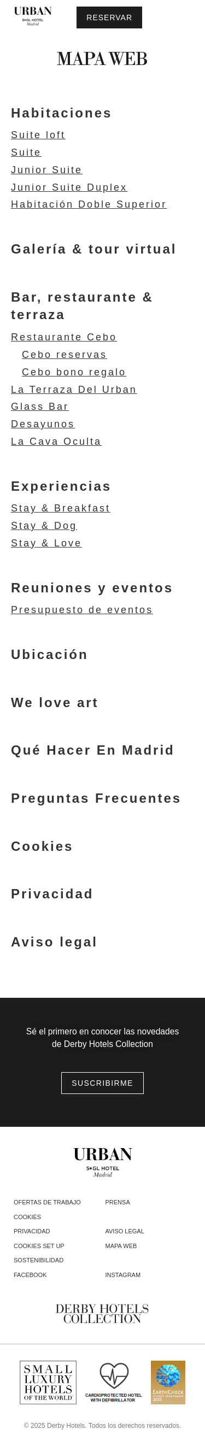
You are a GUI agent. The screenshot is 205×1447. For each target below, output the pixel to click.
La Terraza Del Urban (74, 390)
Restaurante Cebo (64, 337)
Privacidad (52, 893)
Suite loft (38, 135)
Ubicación (50, 654)
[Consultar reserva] (109, 17)
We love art (55, 702)
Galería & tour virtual (94, 249)
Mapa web (121, 1246)
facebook (30, 1275)
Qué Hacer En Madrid (93, 750)
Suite (26, 153)
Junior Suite (47, 170)
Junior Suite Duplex (69, 188)
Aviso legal (54, 941)
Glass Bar (40, 407)
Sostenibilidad (38, 1260)
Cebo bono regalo (74, 372)
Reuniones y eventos (92, 587)
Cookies (42, 846)
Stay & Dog (44, 526)
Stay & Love (46, 543)
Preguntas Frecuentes (96, 798)
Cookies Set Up (39, 1246)
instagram (123, 1275)
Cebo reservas (64, 355)
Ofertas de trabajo (47, 1202)
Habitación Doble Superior (89, 204)
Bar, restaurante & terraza (82, 306)
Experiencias (61, 486)
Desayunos (43, 424)
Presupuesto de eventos (82, 610)
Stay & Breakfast (60, 508)
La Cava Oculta (56, 442)
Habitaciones (61, 112)
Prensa (118, 1202)
